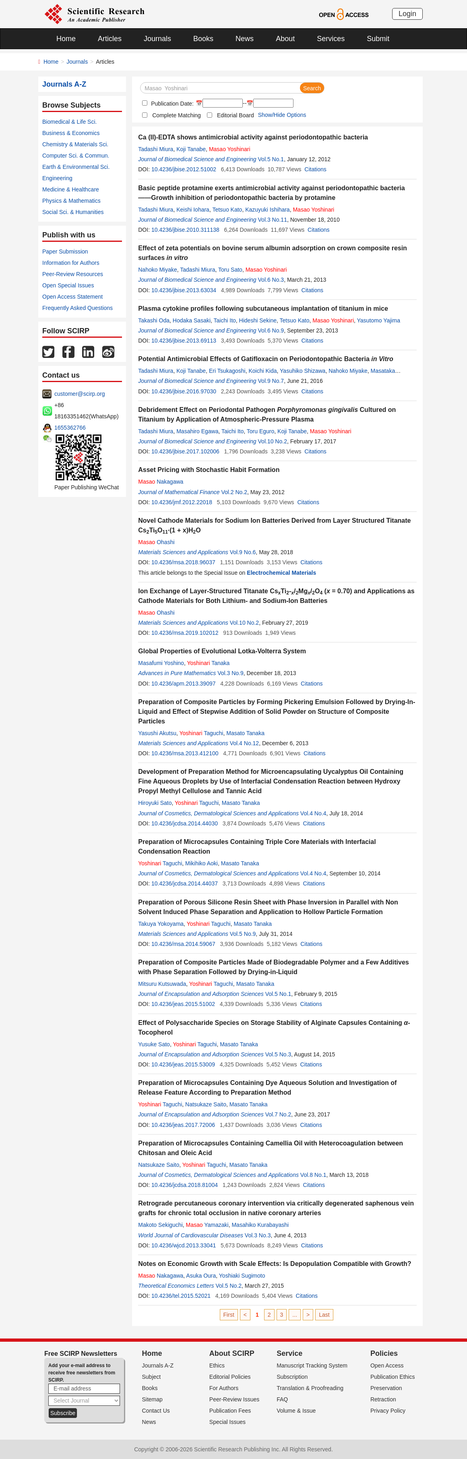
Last (324, 1314)
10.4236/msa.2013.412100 (185, 753)
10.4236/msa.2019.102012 (185, 633)
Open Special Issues (68, 285)
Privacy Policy (387, 1410)
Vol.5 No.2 (228, 1285)
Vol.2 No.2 (234, 492)
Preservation (386, 1388)
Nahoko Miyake (157, 269)
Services (331, 39)
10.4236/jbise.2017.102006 (185, 451)
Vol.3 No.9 (230, 673)
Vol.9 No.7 (271, 381)
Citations (315, 169)
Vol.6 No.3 (271, 279)
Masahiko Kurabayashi (260, 1225)
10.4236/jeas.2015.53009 (183, 1064)
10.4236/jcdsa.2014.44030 (184, 823)
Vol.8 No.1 (313, 1175)
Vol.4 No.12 (244, 743)
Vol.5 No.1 (271, 159)
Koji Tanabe (191, 149)
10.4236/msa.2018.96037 (183, 562)
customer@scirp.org (79, 394)
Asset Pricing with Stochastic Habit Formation (208, 469)
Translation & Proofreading (310, 1388)
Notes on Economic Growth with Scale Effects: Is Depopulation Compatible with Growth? (274, 1263)
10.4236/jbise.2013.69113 (183, 340)
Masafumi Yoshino (161, 663)
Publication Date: (171, 103)
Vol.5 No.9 (243, 934)
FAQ (282, 1399)
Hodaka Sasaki (192, 320)
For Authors (223, 1388)
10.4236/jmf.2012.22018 (181, 502)
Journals (157, 39)
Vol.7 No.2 (278, 1114)
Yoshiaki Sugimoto (242, 1275)
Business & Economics (70, 133)
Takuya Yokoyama (161, 924)
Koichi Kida (262, 371)
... (294, 1314)
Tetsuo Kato (227, 209)
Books (203, 39)
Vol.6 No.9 (271, 330)
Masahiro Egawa (197, 431)
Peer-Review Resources (72, 274)
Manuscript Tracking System (312, 1365)
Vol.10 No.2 (272, 441)
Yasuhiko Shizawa (302, 371)
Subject (151, 1377)
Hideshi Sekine (258, 320)
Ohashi (156, 542)
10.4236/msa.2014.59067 (183, 944)
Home (66, 39)
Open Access (387, 1365)
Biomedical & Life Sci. (69, 121)
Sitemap (152, 1399)
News (245, 39)
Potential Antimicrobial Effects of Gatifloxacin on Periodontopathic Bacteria (265, 358)
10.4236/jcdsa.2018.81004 (184, 1185)
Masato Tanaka (245, 733)
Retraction (383, 1399)
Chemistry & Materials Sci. (75, 144)
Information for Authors (70, 263)
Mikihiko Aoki (201, 863)
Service (289, 1353)
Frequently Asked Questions (77, 308)
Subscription (292, 1377)
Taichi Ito (225, 320)
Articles (110, 39)
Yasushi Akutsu (157, 733)
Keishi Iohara (192, 209)
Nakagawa (160, 481)
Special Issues (227, 1422)
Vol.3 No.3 (258, 1235)
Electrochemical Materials (281, 572)
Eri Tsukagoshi (227, 371)
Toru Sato (230, 269)
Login (407, 14)
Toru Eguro (260, 431)
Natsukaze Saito (205, 1104)
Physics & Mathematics (71, 200)
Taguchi (201, 733)
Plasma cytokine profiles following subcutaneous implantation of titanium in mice (263, 308)
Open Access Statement (72, 296)
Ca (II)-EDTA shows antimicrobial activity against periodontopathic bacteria (253, 137)
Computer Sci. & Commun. (76, 155)
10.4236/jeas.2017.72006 (183, 1125)
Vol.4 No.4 (313, 813)
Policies (384, 1353)
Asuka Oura (201, 1275)
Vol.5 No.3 (278, 1054)
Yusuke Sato (154, 1044)
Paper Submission (65, 251)
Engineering (57, 178)
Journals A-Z (158, 1365)
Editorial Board (235, 115)
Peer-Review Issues (234, 1399)
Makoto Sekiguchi (160, 1225)
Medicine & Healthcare (70, 189)
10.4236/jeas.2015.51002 (183, 1004)
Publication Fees (230, 1410)
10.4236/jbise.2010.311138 (185, 230)
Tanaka (208, 663)
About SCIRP (231, 1353)
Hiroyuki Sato (155, 803)
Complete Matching (176, 115)
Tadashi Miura (155, 149)
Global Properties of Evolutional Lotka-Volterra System (222, 651)
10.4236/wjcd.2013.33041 (183, 1245)
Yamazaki (207, 1225)
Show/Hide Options (282, 115)
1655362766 (70, 427)
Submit (378, 39)
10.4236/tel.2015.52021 (181, 1296)
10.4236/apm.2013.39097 (183, 683)
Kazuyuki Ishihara (267, 209)
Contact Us (156, 1410)
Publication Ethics (392, 1377)
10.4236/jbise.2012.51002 (183, 169)
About (285, 39)
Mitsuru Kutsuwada (162, 984)
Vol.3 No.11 (272, 219)
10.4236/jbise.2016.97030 (183, 391)
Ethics (217, 1365)
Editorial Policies (230, 1377)
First (228, 1314)
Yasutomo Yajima (378, 320)
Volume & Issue (296, 1410)
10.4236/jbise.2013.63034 (183, 290)
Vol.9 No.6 (243, 552)
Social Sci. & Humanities (73, 212)
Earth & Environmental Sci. (76, 167)
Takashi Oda (153, 320)
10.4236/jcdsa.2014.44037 (184, 883)
